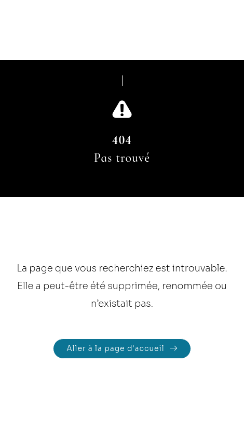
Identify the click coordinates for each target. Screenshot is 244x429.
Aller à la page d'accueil (115, 348)
